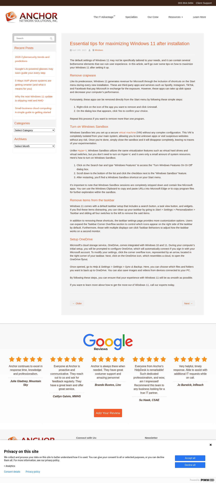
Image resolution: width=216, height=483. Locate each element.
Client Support (204, 3)
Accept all (190, 458)
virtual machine (127, 132)
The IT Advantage (104, 16)
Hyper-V (82, 150)
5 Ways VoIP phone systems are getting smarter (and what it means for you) (33, 84)
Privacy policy (33, 471)
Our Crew (153, 16)
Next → (188, 303)
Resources (175, 16)
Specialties (131, 16)
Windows (99, 50)
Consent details (12, 471)
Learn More (199, 16)
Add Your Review (108, 413)
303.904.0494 (185, 3)
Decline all (190, 465)
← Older (77, 303)
